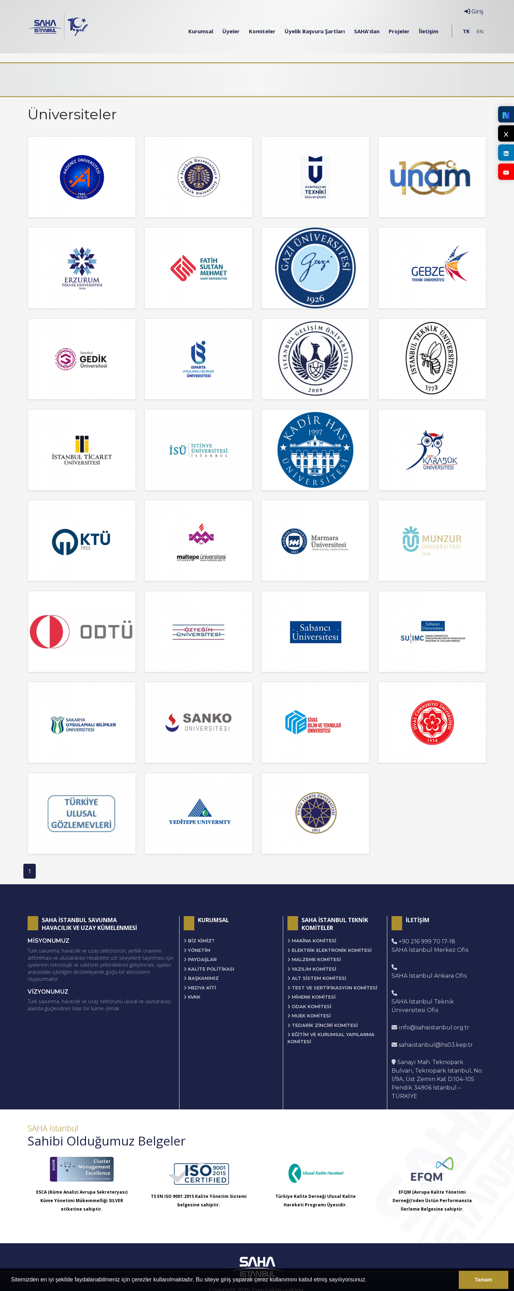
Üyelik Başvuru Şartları (315, 31)
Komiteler (262, 31)
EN (480, 31)
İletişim (428, 31)
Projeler (399, 31)
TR (466, 31)
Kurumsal (200, 31)
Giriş (474, 11)
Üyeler (231, 31)
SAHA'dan (366, 31)
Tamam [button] (483, 1280)
